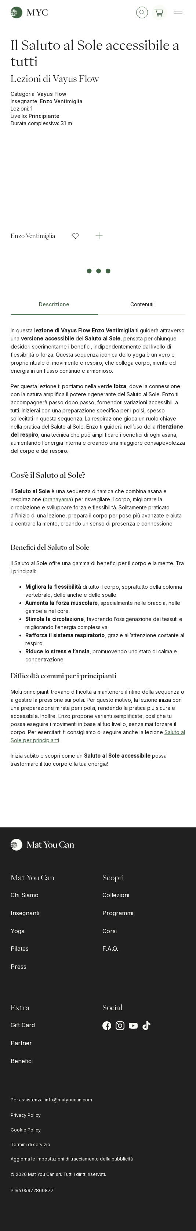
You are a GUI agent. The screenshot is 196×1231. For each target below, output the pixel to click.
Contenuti (141, 304)
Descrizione (54, 304)
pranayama (57, 499)
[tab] (54, 307)
